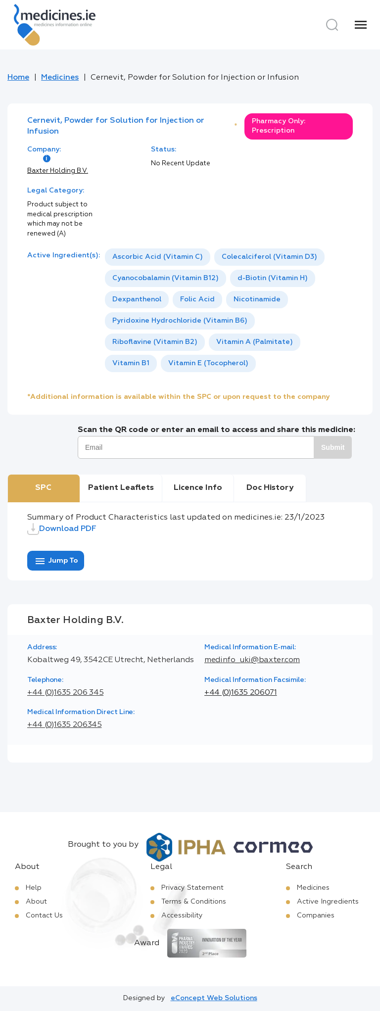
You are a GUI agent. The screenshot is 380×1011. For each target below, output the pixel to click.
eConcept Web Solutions (214, 998)
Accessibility (182, 915)
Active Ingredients (328, 901)
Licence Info (198, 488)
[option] (157, 257)
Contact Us (44, 915)
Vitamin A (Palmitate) (254, 341)
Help (34, 887)
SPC (43, 488)
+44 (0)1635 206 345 (65, 693)
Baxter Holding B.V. (57, 171)
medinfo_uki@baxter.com (252, 660)
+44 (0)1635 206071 (240, 693)
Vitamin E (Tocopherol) (208, 363)
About (36, 901)
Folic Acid (197, 299)
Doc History (269, 488)
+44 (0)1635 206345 (64, 725)
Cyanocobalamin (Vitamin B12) (165, 278)
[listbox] (229, 310)
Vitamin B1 (130, 363)
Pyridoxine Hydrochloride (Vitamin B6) (179, 320)
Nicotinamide (257, 299)
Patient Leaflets (121, 488)
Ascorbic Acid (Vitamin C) (157, 256)
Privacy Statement (192, 887)
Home (18, 78)
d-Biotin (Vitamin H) (273, 278)
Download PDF (61, 529)
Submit (332, 447)
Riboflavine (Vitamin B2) (154, 341)
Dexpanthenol (136, 299)
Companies (315, 915)
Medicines (60, 78)
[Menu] (361, 25)
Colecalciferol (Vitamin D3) (269, 256)
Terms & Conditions (193, 901)
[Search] (332, 25)
